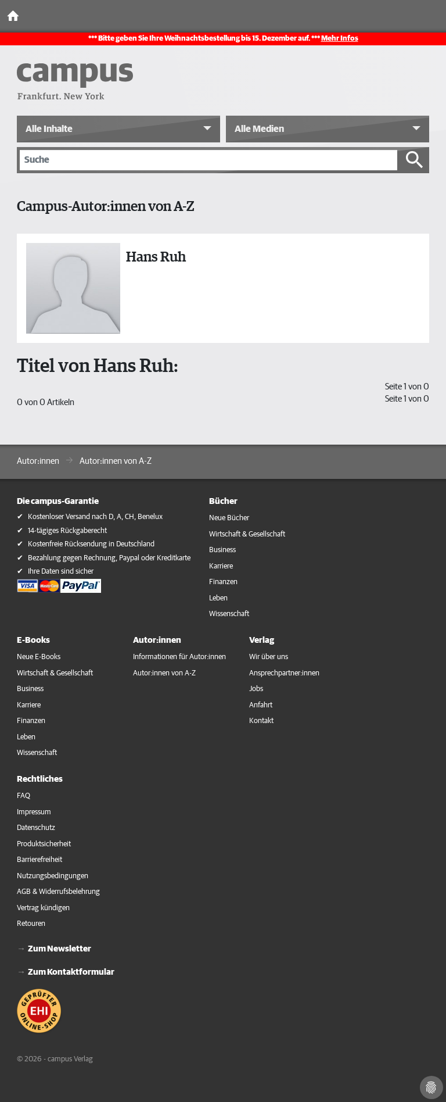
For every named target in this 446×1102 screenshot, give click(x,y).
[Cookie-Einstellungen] (431, 1087)
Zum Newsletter (59, 948)
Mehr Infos (339, 38)
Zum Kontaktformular (71, 972)
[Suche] (208, 160)
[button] (118, 129)
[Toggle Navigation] (434, 16)
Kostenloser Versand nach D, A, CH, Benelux (95, 517)
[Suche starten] (414, 160)
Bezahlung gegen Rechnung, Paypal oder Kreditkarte (109, 558)
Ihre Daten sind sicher (60, 571)
